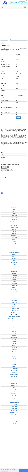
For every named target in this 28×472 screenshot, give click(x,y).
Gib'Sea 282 (14, 207)
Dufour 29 (14, 400)
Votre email (3, 177)
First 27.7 (14, 256)
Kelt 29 (14, 296)
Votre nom (3, 172)
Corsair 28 (14, 339)
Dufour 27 (14, 254)
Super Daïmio (14, 264)
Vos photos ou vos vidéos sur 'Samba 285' (10, 164)
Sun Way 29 (14, 312)
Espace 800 (14, 203)
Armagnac (14, 197)
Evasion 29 (14, 372)
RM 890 (14, 389)
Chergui (14, 325)
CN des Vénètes (19, 56)
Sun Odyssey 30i (14, 368)
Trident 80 (14, 219)
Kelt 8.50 (14, 298)
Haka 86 (14, 335)
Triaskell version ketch (14, 316)
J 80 (14, 209)
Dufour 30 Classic (14, 402)
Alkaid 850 (14, 281)
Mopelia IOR (14, 275)
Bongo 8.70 (14, 349)
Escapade (14, 201)
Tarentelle (14, 215)
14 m (23, 39)
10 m (14, 39)
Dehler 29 (14, 364)
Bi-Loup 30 (14, 410)
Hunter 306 (14, 337)
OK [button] (23, 470)
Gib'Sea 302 (14, 404)
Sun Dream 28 (14, 246)
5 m (3, 39)
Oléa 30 (14, 356)
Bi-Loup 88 (14, 370)
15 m (25, 39)
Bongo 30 (14, 347)
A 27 (14, 260)
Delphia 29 (14, 327)
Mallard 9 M (14, 406)
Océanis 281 (14, 271)
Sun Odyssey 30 (14, 421)
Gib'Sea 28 (14, 292)
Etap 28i (14, 323)
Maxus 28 (14, 300)
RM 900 (14, 419)
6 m (5, 39)
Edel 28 (14, 277)
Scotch (14, 391)
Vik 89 (14, 423)
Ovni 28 (14, 358)
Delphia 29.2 (14, 329)
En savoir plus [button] (4, 471)
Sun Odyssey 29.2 (14, 310)
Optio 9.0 (14, 417)
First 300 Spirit (14, 412)
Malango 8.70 (14, 354)
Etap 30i (14, 395)
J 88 (14, 387)
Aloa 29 (14, 345)
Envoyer (3, 188)
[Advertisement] (14, 25)
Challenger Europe (14, 252)
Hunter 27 (14, 239)
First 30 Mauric (14, 374)
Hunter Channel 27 (14, 227)
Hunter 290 (14, 360)
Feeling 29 (14, 287)
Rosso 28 (14, 304)
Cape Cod (14, 408)
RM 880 (14, 362)
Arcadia (14, 321)
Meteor (14, 213)
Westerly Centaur (14, 221)
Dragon (14, 398)
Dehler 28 (14, 283)
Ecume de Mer (14, 199)
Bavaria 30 (14, 383)
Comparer (18, 117)
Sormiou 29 (14, 379)
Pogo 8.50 (14, 302)
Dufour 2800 (14, 237)
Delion (17, 61)
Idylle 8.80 (14, 294)
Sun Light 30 (14, 393)
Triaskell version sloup (14, 318)
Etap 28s (14, 331)
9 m (12, 39)
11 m (16, 39)
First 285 (14, 269)
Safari (14, 243)
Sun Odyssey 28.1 (14, 308)
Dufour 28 (14, 285)
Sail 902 (14, 306)
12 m (18, 39)
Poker (14, 241)
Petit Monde (14, 376)
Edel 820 (14, 229)
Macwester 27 (14, 235)
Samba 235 (3, 124)
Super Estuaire (14, 258)
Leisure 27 (14, 223)
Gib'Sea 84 (14, 262)
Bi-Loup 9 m (14, 341)
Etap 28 (14, 267)
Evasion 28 (14, 205)
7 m (7, 39)
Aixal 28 (14, 279)
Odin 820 (14, 233)
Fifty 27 (14, 231)
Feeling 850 (14, 289)
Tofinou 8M (14, 217)
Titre (2, 152)
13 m (20, 39)
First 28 (14, 333)
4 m (1, 39)
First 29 (14, 351)
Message (3, 157)
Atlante (14, 273)
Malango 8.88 (14, 381)
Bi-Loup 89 (14, 385)
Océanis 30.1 (14, 414)
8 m (9, 39)
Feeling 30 (14, 366)
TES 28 (14, 343)
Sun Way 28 (14, 248)
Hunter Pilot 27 (14, 225)
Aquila (14, 250)
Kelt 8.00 (14, 211)
